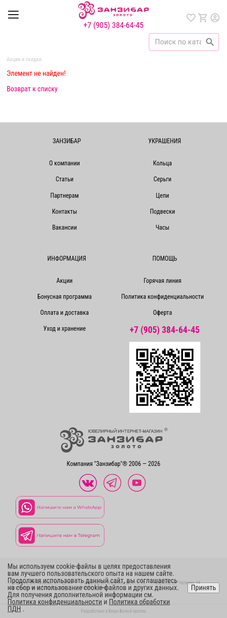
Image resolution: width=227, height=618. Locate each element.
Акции (64, 280)
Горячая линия (162, 280)
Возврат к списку (32, 89)
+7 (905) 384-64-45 (113, 25)
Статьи (64, 179)
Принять (203, 587)
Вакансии (64, 227)
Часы (162, 227)
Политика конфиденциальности (162, 296)
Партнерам (64, 195)
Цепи (162, 195)
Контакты (64, 211)
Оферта (162, 312)
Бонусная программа (64, 296)
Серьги (162, 179)
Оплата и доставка (64, 312)
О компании (64, 163)
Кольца (162, 163)
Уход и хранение (64, 328)
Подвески (162, 211)
